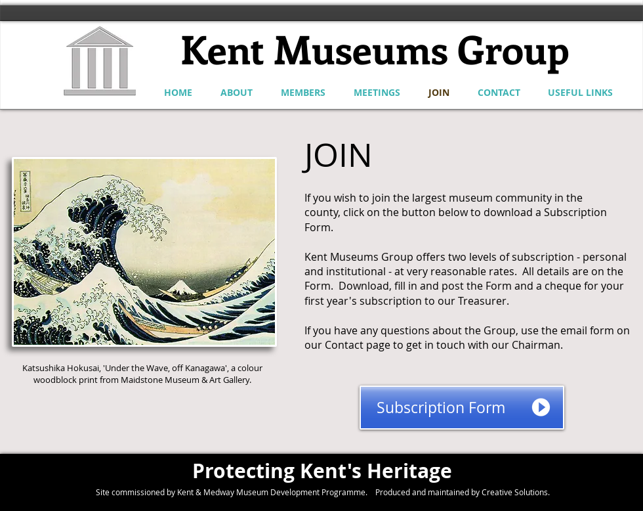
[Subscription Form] (462, 408)
